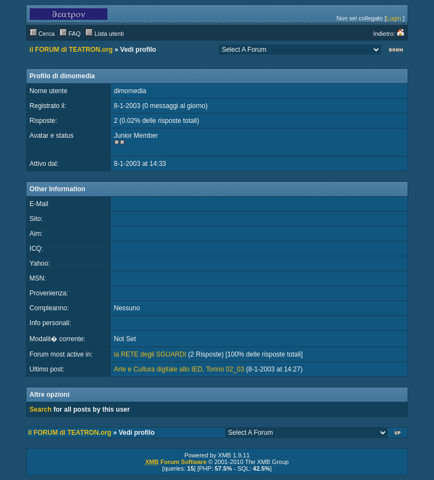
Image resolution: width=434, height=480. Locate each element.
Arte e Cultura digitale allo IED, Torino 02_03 (179, 369)
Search (41, 409)
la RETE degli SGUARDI (150, 354)
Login (393, 18)
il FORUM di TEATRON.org (71, 49)
